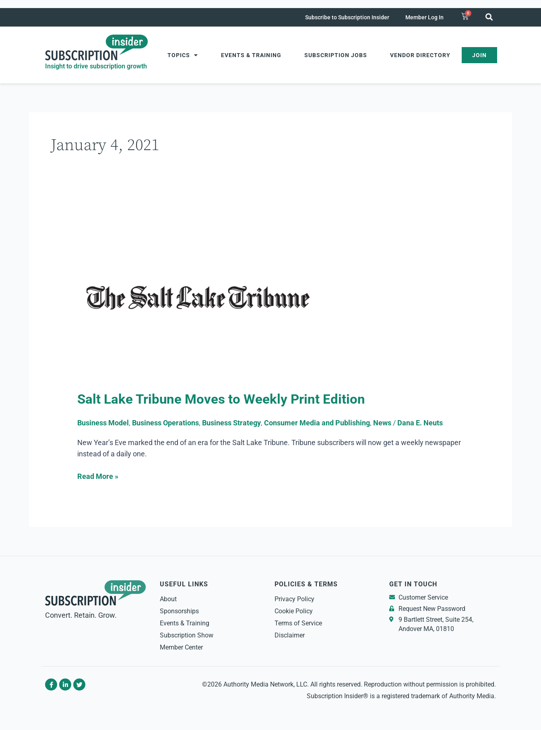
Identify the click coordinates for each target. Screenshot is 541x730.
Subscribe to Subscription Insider (347, 17)
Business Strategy (231, 423)
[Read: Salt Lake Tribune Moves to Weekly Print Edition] (198, 298)
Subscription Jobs (335, 55)
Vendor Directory (420, 55)
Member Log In (424, 17)
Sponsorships (179, 611)
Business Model (103, 423)
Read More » (97, 475)
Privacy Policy (294, 599)
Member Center (181, 647)
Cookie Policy (294, 611)
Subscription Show (186, 635)
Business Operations (165, 423)
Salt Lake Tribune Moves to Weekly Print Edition (223, 399)
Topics (182, 55)
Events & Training (251, 55)
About (168, 599)
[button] (489, 16)
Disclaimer (290, 635)
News (382, 423)
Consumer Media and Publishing (317, 423)
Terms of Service (298, 623)
